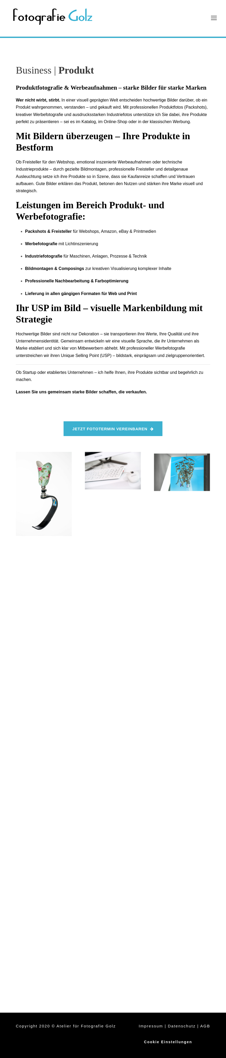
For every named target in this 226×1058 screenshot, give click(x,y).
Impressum (151, 1026)
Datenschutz (182, 1026)
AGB (205, 1026)
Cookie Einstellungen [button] (168, 1042)
